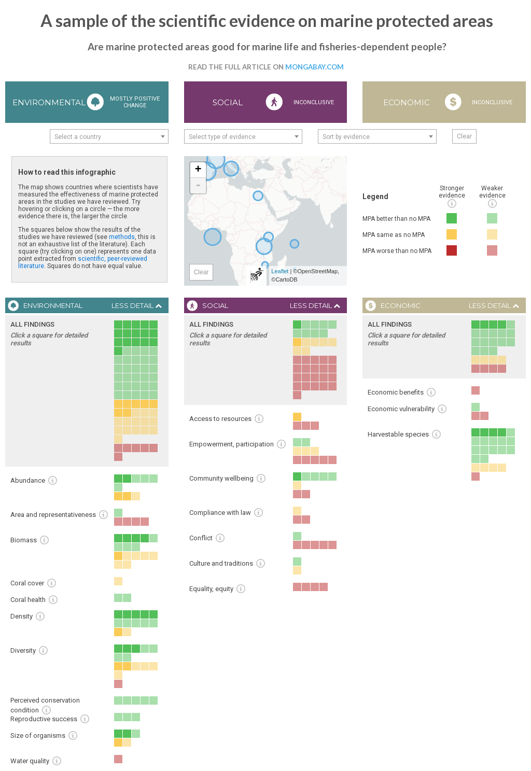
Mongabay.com (314, 67)
